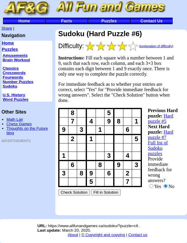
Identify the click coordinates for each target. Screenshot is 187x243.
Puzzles (109, 21)
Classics (11, 68)
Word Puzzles (15, 99)
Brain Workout (16, 60)
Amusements (15, 55)
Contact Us (151, 21)
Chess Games (19, 124)
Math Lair (15, 119)
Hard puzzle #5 (160, 118)
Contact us (137, 235)
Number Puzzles (18, 82)
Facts (66, 21)
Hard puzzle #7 (160, 134)
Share (6, 28)
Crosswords (14, 73)
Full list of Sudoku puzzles (158, 148)
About (73, 235)
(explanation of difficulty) (156, 46)
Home (24, 21)
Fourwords (13, 77)
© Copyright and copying (103, 235)
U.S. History (14, 95)
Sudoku (10, 86)
